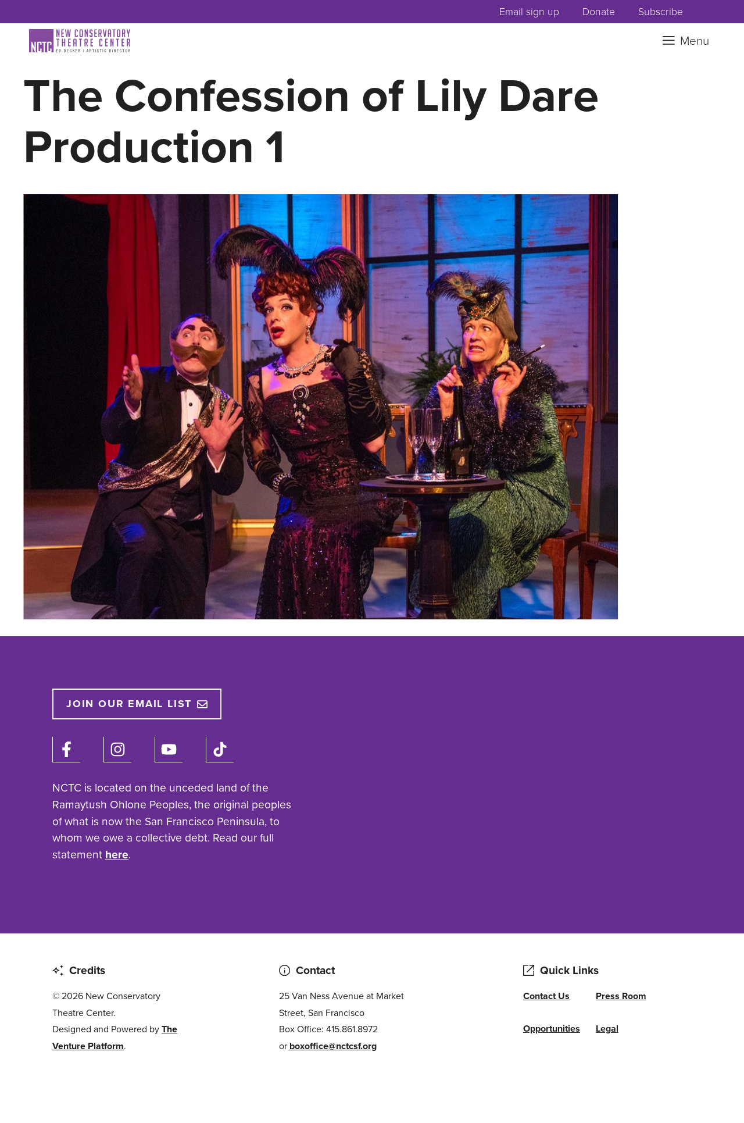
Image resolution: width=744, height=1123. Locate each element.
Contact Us (546, 996)
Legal (607, 1028)
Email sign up (529, 11)
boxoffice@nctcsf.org (333, 1046)
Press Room (621, 996)
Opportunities (551, 1028)
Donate (598, 11)
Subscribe (660, 11)
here (116, 854)
